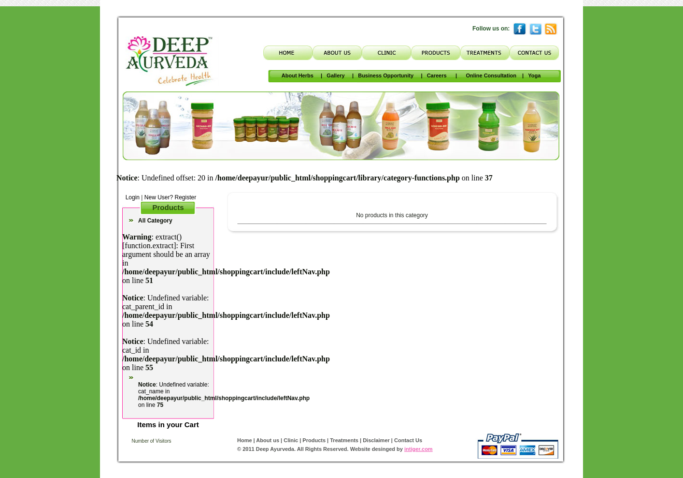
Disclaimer (376, 440)
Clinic (291, 440)
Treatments (343, 440)
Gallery (335, 75)
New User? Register (170, 197)
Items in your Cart (168, 424)
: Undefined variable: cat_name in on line (224, 394)
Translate (328, 27)
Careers (437, 75)
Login (131, 197)
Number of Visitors (151, 441)
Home (244, 440)
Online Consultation (491, 75)
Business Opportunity (385, 75)
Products (313, 440)
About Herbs (297, 75)
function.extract (149, 245)
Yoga (534, 75)
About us (268, 440)
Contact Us (408, 440)
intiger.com (418, 449)
